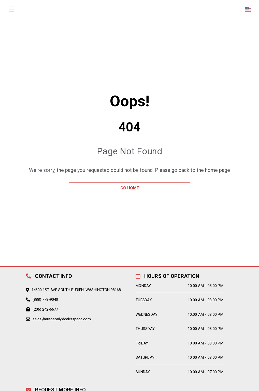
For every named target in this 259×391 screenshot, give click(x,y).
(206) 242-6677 (45, 309)
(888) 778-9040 (45, 299)
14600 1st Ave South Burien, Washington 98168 (76, 290)
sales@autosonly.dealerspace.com (62, 319)
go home (129, 188)
